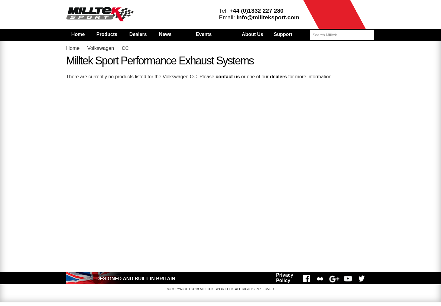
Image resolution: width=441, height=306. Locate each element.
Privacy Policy (284, 277)
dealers (278, 76)
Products (106, 34)
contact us (228, 76)
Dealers (138, 34)
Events (204, 34)
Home (78, 34)
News (165, 34)
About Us (252, 34)
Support (283, 34)
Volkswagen (100, 48)
